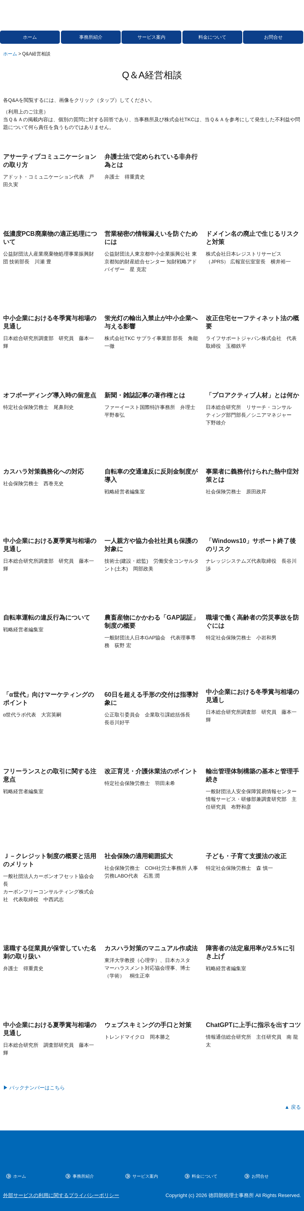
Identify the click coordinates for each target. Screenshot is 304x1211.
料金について (212, 37)
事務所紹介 (90, 37)
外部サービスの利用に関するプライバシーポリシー (61, 1195)
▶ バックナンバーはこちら (34, 1088)
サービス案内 (151, 37)
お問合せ (273, 37)
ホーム (30, 37)
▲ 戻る (293, 1107)
